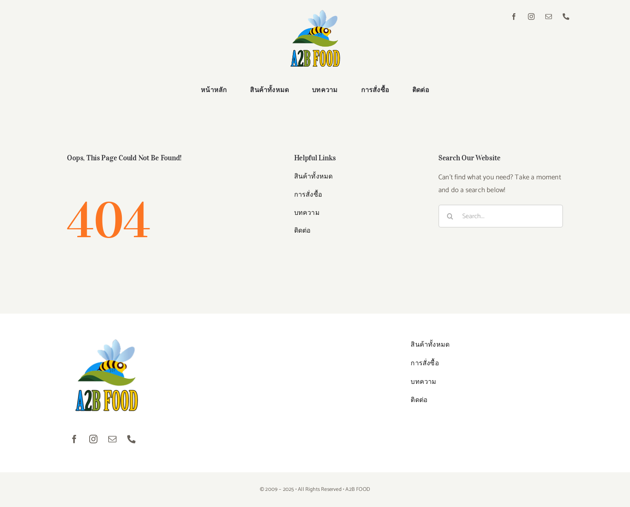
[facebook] (514, 16)
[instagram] (531, 16)
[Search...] (500, 216)
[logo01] (315, 13)
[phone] (566, 16)
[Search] (449, 216)
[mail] (549, 16)
